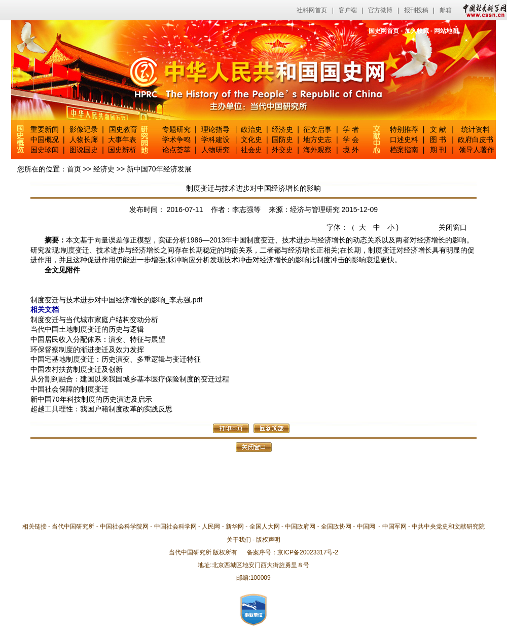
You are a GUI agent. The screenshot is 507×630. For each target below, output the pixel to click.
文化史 (251, 139)
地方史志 (317, 139)
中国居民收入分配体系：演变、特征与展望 (97, 339)
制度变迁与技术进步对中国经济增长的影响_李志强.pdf (116, 300)
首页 (74, 169)
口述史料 (404, 139)
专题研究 (176, 129)
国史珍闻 (44, 150)
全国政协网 (336, 526)
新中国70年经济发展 (159, 169)
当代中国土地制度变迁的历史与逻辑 (87, 329)
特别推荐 (404, 129)
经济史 (282, 129)
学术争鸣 (176, 139)
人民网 (211, 526)
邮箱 (446, 10)
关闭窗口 (453, 227)
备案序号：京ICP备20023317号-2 (292, 552)
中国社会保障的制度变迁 (69, 389)
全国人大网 (264, 526)
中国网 (366, 526)
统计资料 (475, 129)
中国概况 (44, 139)
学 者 (351, 129)
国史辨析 (122, 150)
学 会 (351, 139)
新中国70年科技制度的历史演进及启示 (91, 399)
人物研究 (215, 150)
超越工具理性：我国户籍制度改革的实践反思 (101, 409)
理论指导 (215, 129)
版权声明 (268, 539)
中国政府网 (300, 526)
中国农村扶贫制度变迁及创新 (76, 369)
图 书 (438, 139)
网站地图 (446, 30)
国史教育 (123, 129)
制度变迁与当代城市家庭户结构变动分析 (94, 320)
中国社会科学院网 (124, 526)
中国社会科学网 (482, 10)
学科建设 (215, 139)
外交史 (282, 150)
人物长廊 (83, 139)
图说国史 (83, 150)
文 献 (438, 129)
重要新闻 (44, 129)
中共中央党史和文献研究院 (448, 526)
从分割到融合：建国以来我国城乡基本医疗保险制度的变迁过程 (129, 379)
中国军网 (394, 526)
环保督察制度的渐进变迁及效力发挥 (87, 349)
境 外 (351, 150)
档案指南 (404, 150)
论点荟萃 (176, 150)
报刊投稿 (416, 10)
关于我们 (239, 539)
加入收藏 (417, 30)
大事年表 (122, 139)
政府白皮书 (475, 139)
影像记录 (83, 129)
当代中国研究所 (73, 526)
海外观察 (317, 150)
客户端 (348, 10)
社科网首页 (312, 10)
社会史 (251, 150)
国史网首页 (384, 30)
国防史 (282, 139)
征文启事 (317, 129)
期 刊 (438, 150)
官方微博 (380, 10)
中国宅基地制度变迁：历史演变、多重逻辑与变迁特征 (115, 359)
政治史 (251, 129)
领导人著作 (475, 150)
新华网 (235, 526)
